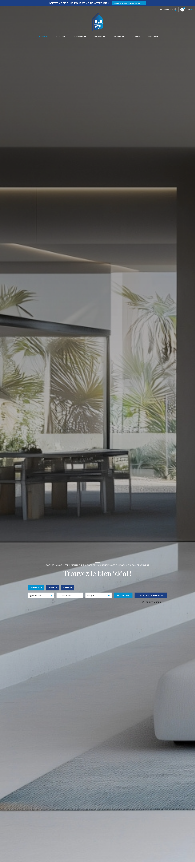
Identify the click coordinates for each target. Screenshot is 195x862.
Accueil (43, 36)
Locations (100, 36)
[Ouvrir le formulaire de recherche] (123, 595)
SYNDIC (136, 36)
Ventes (60, 36)
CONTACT (153, 36)
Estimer (67, 587)
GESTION (119, 36)
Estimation (79, 36)
